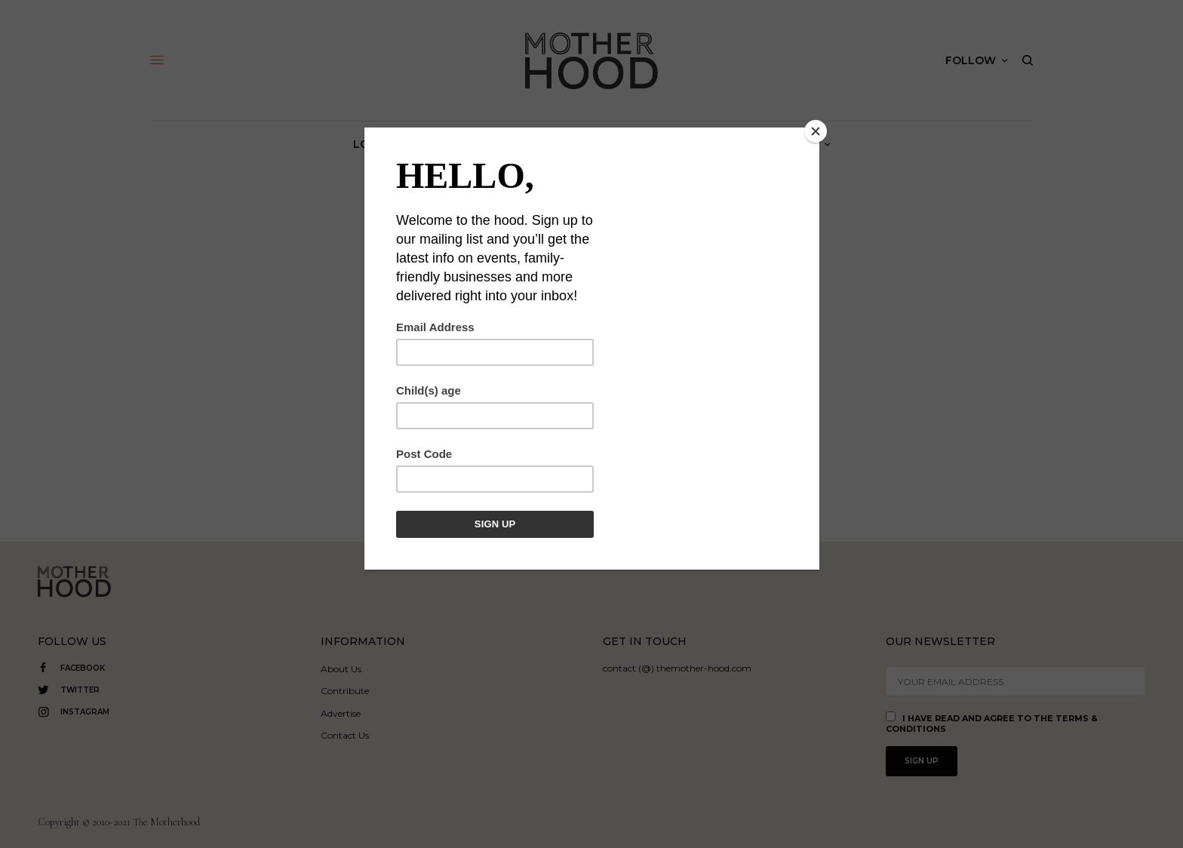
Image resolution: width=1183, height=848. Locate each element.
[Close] (815, 131)
